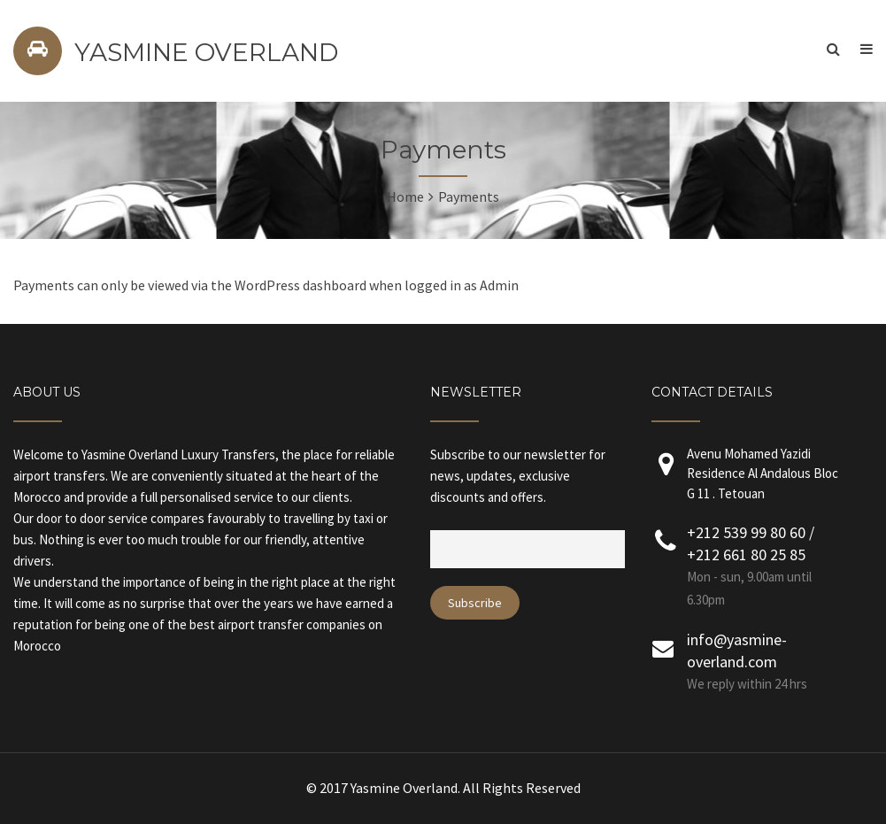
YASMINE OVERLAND (206, 52)
